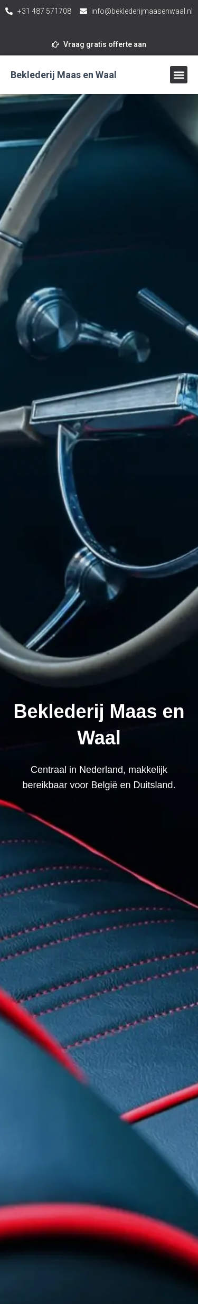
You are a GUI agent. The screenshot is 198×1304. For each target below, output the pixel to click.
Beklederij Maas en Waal (64, 74)
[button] (178, 74)
